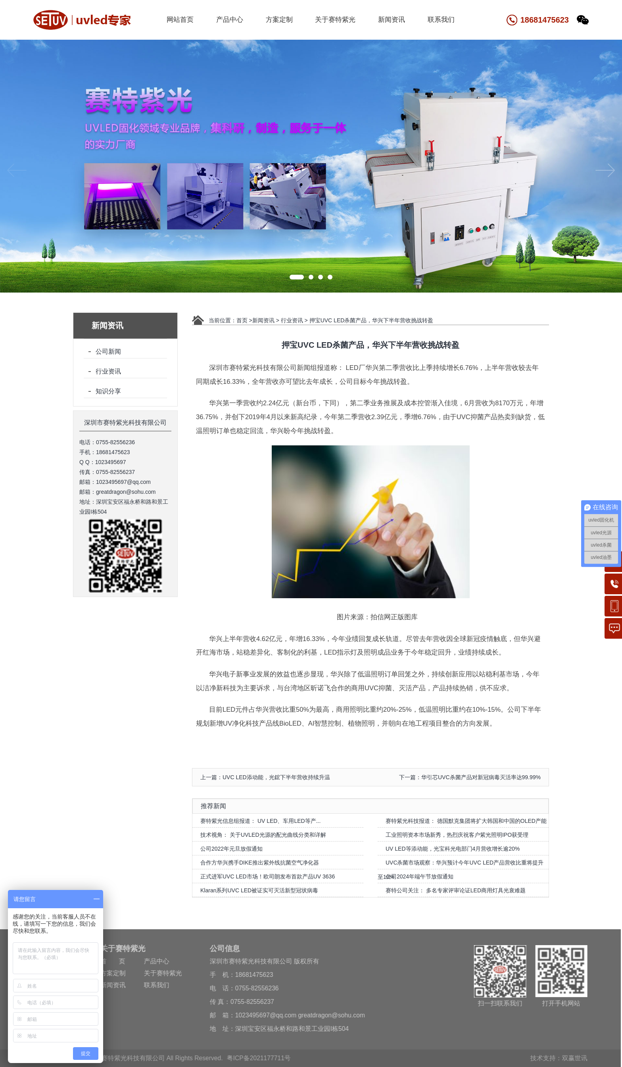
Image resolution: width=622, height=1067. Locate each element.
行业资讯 (108, 371)
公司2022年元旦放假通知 (231, 849)
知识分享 (108, 391)
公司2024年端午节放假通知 (419, 876)
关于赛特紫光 (335, 19)
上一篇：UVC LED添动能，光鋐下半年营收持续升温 (265, 777)
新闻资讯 (391, 19)
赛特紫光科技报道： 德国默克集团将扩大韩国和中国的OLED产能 (466, 821)
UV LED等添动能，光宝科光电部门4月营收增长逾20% (453, 849)
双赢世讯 (572, 1058)
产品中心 (229, 19)
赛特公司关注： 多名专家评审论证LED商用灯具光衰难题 (456, 890)
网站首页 (180, 19)
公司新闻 (108, 351)
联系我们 (441, 19)
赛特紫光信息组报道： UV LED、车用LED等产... (260, 821)
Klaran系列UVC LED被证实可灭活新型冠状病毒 (259, 890)
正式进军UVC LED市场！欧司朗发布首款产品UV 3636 (267, 876)
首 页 (110, 961)
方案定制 (279, 19)
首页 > (244, 320)
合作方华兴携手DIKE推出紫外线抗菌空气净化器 (259, 862)
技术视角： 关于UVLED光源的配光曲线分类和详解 (263, 835)
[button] (297, 277)
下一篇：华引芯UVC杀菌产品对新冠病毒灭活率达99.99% (470, 777)
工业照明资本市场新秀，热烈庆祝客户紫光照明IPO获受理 (457, 835)
